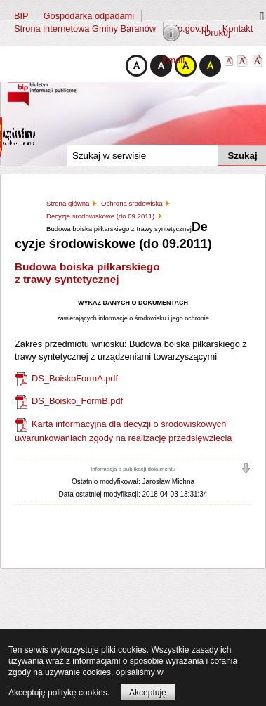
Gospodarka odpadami (89, 16)
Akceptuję (147, 693)
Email (173, 60)
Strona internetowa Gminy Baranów (85, 28)
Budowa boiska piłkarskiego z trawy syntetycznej (87, 273)
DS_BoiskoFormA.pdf (75, 378)
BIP (21, 16)
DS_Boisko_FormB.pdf (77, 401)
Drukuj (217, 32)
